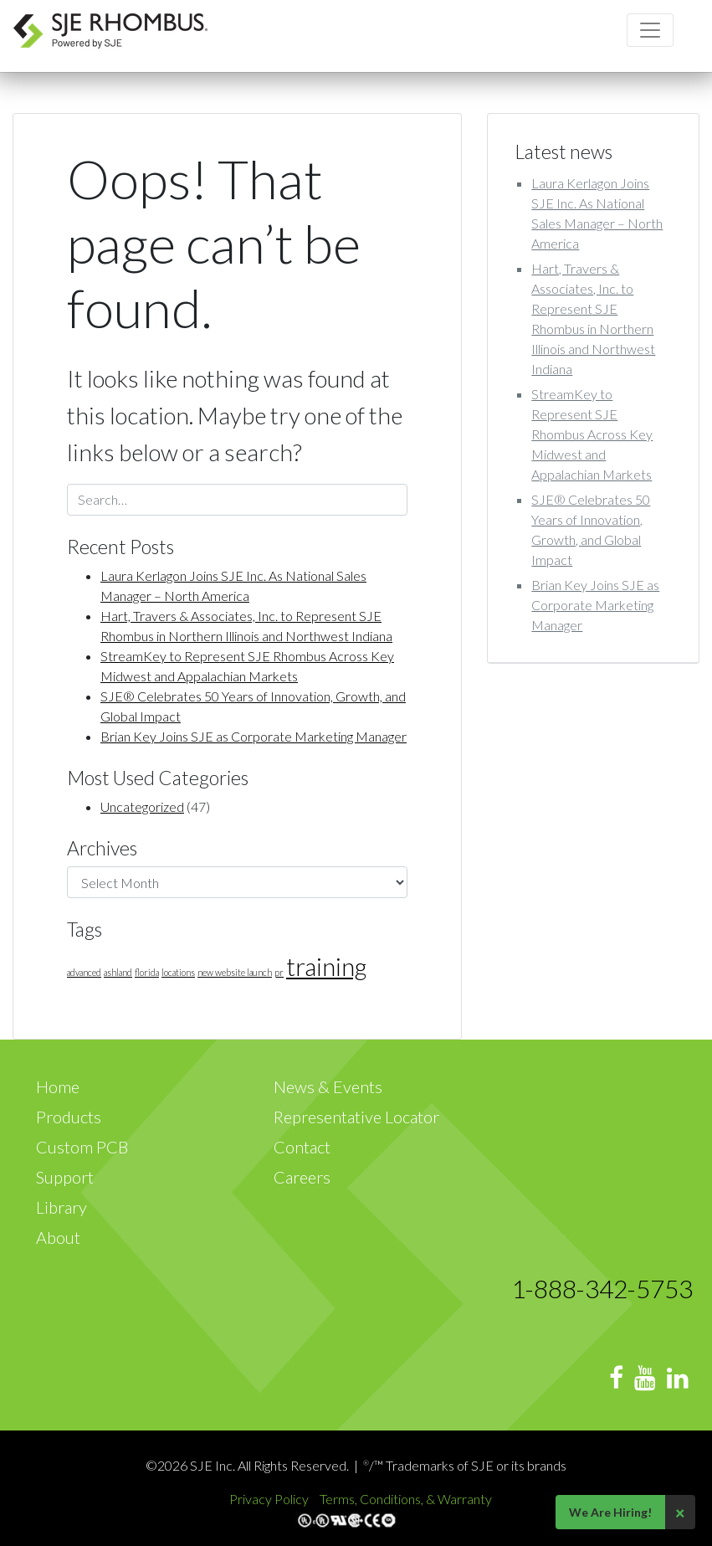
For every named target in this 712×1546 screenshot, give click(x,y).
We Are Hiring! (610, 1512)
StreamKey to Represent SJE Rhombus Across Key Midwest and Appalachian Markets (592, 434)
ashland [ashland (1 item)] (118, 972)
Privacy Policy (270, 1499)
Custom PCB (82, 1147)
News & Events (328, 1086)
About (58, 1237)
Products (68, 1117)
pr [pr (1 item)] (279, 972)
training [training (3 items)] (326, 966)
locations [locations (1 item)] (178, 972)
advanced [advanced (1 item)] (84, 972)
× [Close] (680, 1512)
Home (57, 1086)
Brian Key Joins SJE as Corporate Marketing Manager (253, 736)
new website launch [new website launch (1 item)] (234, 972)
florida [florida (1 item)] (147, 972)
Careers (302, 1177)
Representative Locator (356, 1117)
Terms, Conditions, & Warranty (406, 1499)
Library (61, 1207)
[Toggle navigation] (650, 30)
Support (65, 1177)
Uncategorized (142, 806)
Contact (302, 1147)
